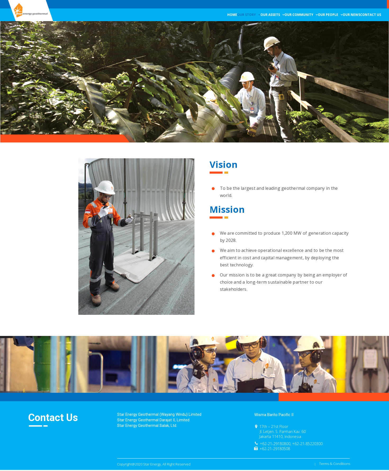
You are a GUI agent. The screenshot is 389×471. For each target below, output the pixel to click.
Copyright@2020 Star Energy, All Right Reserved (154, 464)
